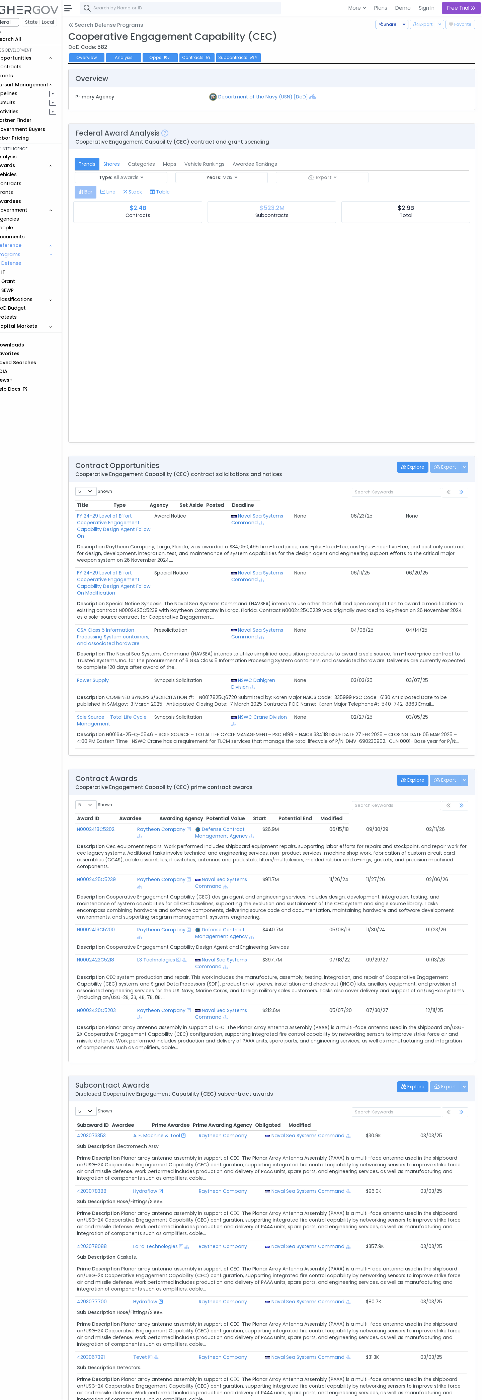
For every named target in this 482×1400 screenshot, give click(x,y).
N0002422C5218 (114, 926)
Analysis (142, 57)
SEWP (26, 290)
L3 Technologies (158, 926)
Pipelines (25, 93)
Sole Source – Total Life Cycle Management (148, 683)
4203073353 (110, 1088)
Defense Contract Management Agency (260, 802)
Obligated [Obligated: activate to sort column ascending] (399, 1078)
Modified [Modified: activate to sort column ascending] (448, 791)
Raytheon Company (163, 802)
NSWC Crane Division (349, 683)
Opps (179, 57)
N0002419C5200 (115, 896)
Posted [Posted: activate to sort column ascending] (422, 505)
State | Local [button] (58, 22)
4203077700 (111, 1254)
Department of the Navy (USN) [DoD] (275, 96)
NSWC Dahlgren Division (353, 646)
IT (22, 272)
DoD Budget (30, 308)
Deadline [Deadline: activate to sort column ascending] (451, 505)
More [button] (355, 7)
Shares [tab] (130, 164)
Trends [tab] (105, 164)
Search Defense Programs (124, 24)
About (95, 1390)
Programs (27, 254)
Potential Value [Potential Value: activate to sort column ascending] (337, 791)
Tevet (147, 1310)
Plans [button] (380, 7)
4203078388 (110, 1144)
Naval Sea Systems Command (345, 519)
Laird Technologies (163, 1199)
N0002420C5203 (115, 970)
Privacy (159, 1390)
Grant (27, 281)
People (23, 227)
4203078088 (111, 1199)
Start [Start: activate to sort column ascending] (374, 791)
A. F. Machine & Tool (164, 1088)
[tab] (104, 192)
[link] (461, 492)
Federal (20, 22)
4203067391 (110, 1310)
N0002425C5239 (115, 852)
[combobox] (199, 8)
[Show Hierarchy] (325, 96)
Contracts (27, 66)
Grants (23, 75)
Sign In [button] (426, 7)
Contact (117, 1390)
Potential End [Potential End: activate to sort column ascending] (409, 791)
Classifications (33, 299)
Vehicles (25, 174)
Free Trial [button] (461, 7)
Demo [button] (403, 7)
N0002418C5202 (114, 802)
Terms (139, 1390)
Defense (30, 263)
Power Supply (112, 646)
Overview (105, 57)
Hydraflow (153, 1144)
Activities (26, 111)
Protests (25, 317)
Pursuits (24, 102)
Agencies (26, 219)
